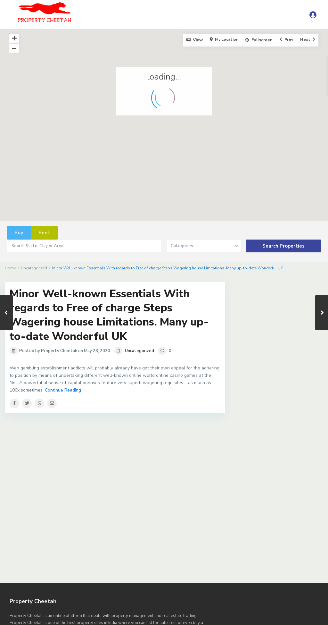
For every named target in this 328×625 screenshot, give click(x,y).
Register (233, 614)
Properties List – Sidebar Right (53, 614)
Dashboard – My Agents (101, 586)
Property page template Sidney (125, 614)
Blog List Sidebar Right (60, 572)
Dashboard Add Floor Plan (111, 593)
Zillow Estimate (298, 621)
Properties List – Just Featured (223, 607)
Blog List (277, 565)
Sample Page (265, 614)
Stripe (167, 621)
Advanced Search (26, 565)
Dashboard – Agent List (135, 579)
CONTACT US (151, 572)
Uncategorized (34, 268)
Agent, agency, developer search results (92, 565)
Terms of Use (197, 621)
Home (10, 268)
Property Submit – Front (191, 614)
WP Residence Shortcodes (246, 621)
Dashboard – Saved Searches (285, 586)
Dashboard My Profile (32, 600)
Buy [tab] (19, 233)
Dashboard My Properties (88, 600)
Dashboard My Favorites (290, 593)
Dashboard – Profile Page (160, 586)
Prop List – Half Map (90, 607)
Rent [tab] (44, 233)
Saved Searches (102, 621)
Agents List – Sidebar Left (168, 565)
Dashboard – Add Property (75, 579)
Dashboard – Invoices (47, 586)
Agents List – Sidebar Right (231, 565)
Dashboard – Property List (221, 586)
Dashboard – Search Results (48, 593)
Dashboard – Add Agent (198, 572)
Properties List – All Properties (151, 607)
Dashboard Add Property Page (177, 593)
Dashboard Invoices (237, 593)
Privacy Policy (47, 607)
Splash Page (139, 621)
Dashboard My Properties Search (156, 600)
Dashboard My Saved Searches (229, 600)
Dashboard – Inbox (261, 579)
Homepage (279, 600)
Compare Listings (110, 572)
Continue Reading (63, 390)
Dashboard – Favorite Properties (201, 579)
